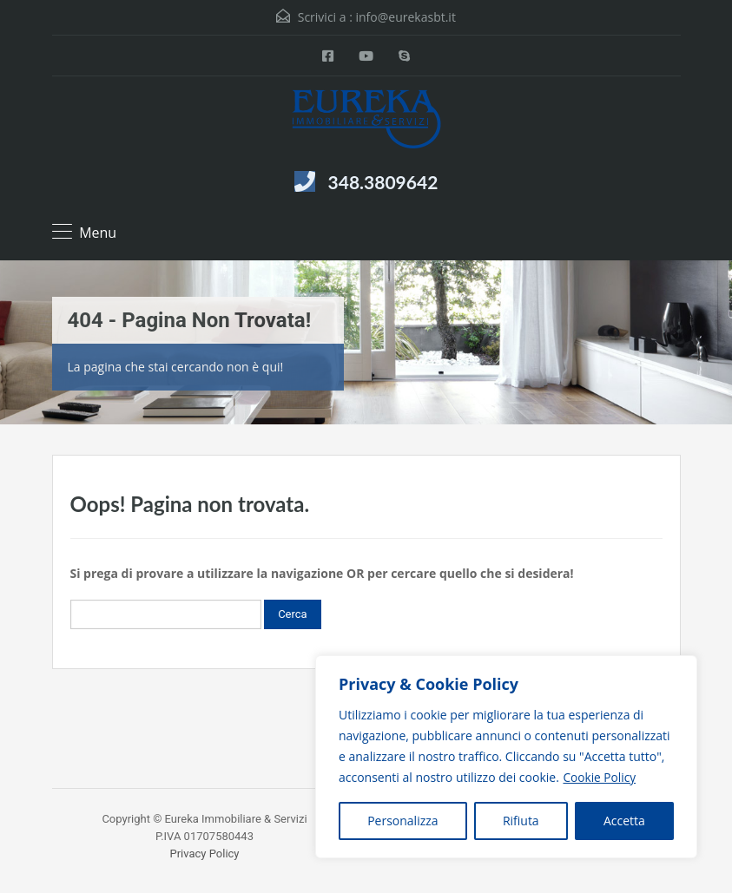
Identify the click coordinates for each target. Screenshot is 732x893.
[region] (506, 756)
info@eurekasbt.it (406, 17)
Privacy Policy (204, 853)
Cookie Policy (600, 777)
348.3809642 (383, 182)
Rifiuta (521, 820)
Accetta (624, 820)
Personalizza (402, 820)
